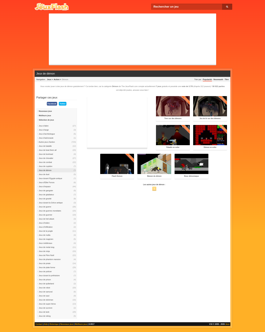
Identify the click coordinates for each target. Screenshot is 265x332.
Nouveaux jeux (66, 324)
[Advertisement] (132, 38)
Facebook (52, 104)
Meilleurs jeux (81, 324)
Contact (38, 324)
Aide (46, 324)
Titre (227, 79)
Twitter (63, 104)
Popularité (207, 79)
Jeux (227, 324)
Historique (54, 324)
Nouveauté (218, 79)
